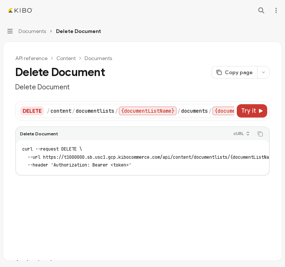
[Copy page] (234, 72)
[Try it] (252, 111)
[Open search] (261, 10)
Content (66, 58)
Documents (98, 58)
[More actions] (275, 10)
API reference (31, 58)
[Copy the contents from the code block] (260, 134)
